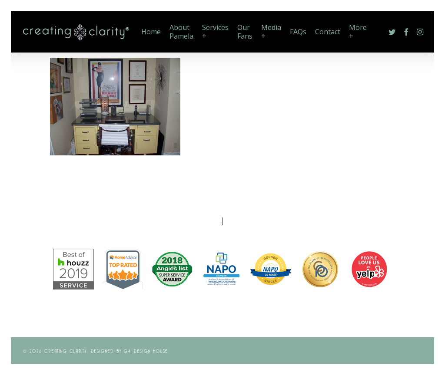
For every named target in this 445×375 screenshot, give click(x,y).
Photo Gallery (192, 220)
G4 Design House (146, 350)
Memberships (253, 220)
